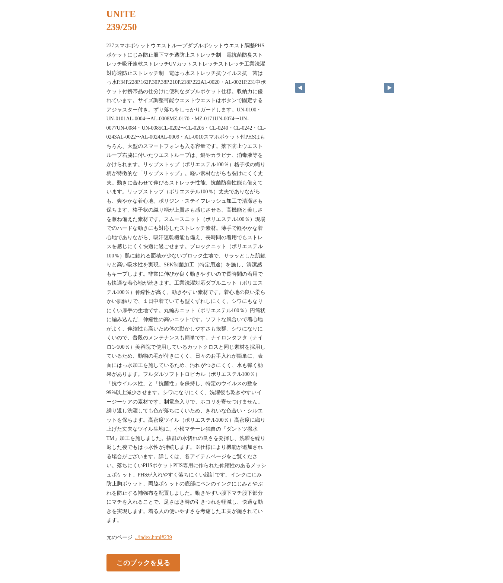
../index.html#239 (153, 537)
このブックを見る (143, 562)
